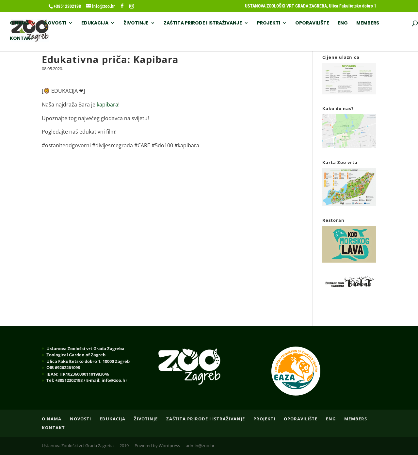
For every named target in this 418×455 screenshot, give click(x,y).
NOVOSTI (55, 23)
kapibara (107, 104)
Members (367, 23)
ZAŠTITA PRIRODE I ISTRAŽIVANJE (203, 23)
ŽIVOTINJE (136, 23)
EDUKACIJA (94, 23)
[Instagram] (131, 6)
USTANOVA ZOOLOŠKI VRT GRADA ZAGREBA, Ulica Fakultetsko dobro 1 (310, 6)
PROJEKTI (268, 23)
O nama (19, 23)
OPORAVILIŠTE (312, 23)
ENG (343, 23)
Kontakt (22, 38)
